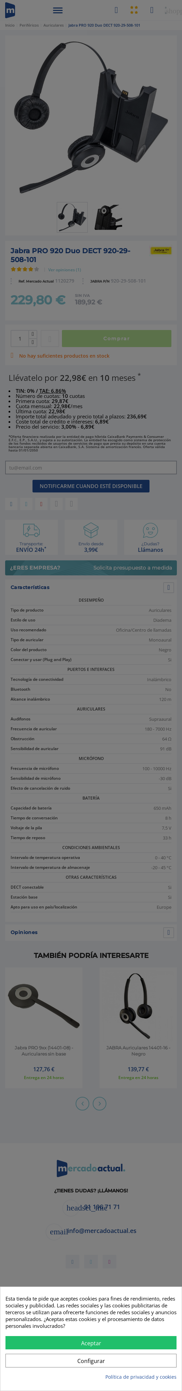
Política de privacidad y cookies (141, 1377)
